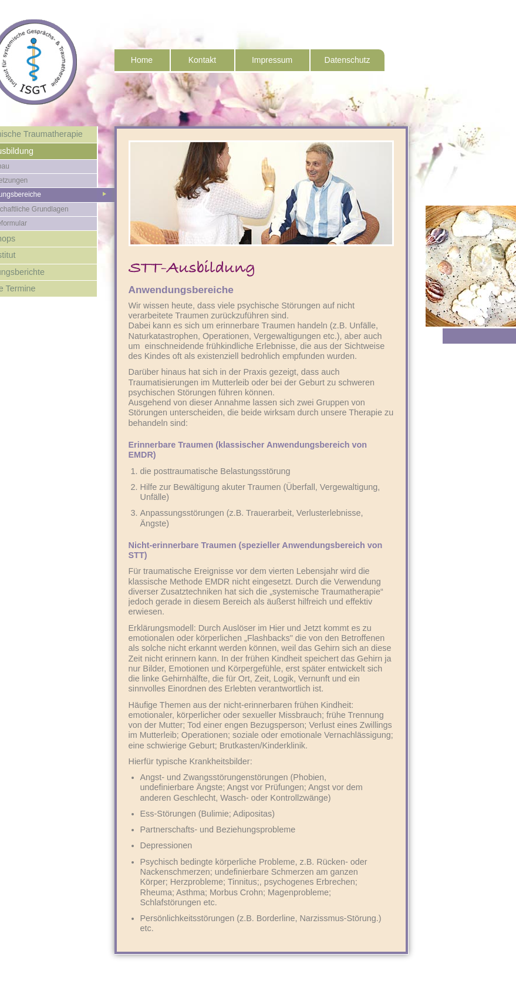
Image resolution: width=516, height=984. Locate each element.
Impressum (272, 60)
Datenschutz (347, 60)
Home (142, 60)
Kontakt (202, 60)
